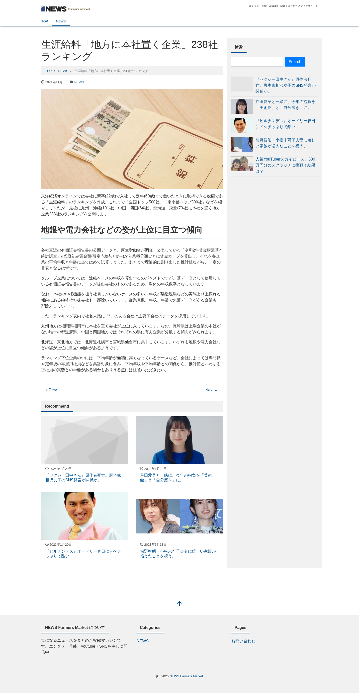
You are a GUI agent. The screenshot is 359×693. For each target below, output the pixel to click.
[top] (179, 604)
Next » (211, 390)
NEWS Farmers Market (186, 676)
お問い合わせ (243, 641)
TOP (44, 21)
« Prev (51, 390)
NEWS (61, 21)
